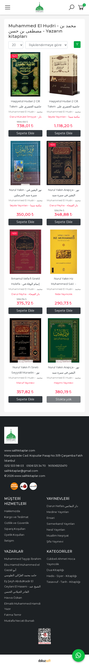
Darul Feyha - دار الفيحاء (64, 205)
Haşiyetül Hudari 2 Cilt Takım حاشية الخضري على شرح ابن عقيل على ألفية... (25, 106)
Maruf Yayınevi (25, 382)
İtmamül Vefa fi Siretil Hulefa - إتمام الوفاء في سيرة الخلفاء (25, 284)
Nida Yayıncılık (63, 294)
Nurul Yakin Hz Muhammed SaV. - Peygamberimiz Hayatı (63, 284)
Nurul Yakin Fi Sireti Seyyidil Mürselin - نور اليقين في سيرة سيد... (25, 372)
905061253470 (57, 465)
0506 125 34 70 (36, 465)
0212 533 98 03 (14, 465)
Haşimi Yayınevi (63, 382)
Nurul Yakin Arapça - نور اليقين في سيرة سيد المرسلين (64, 195)
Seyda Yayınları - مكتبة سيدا (64, 116)
